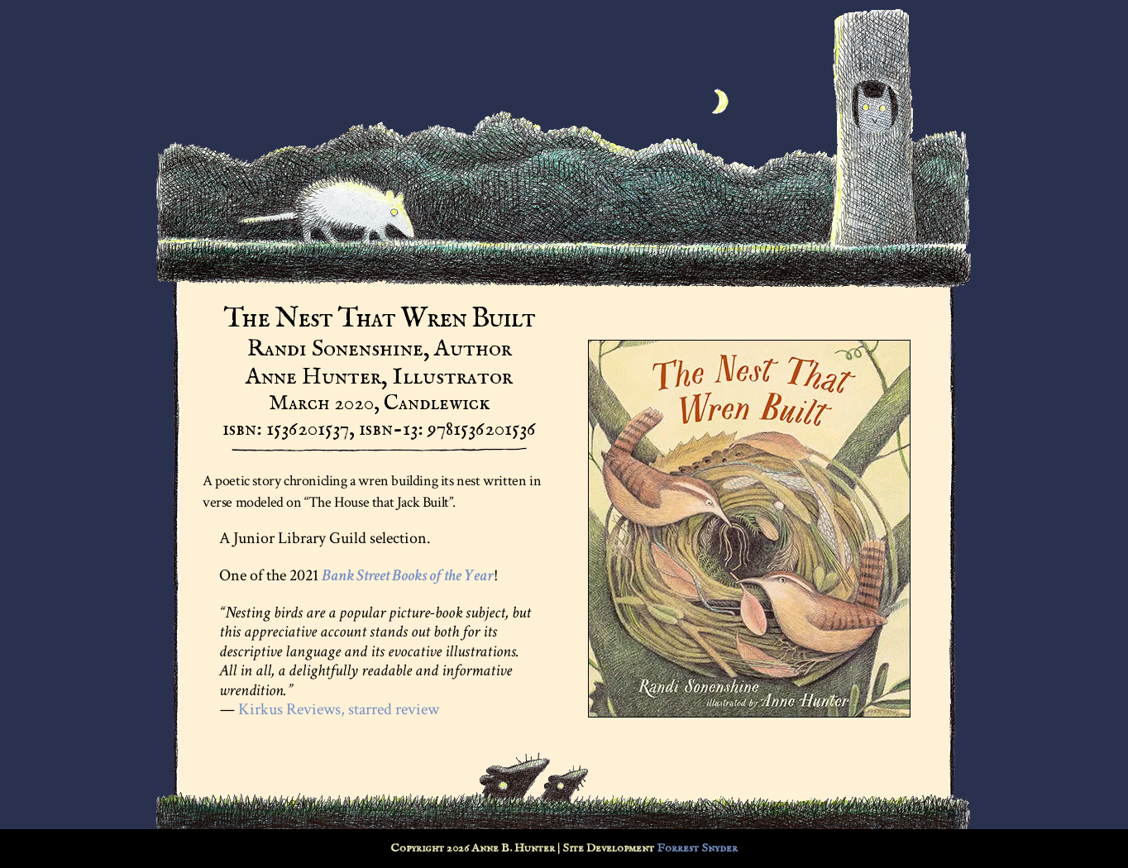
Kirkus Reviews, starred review (338, 709)
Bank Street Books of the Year (408, 575)
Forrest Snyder (697, 848)
